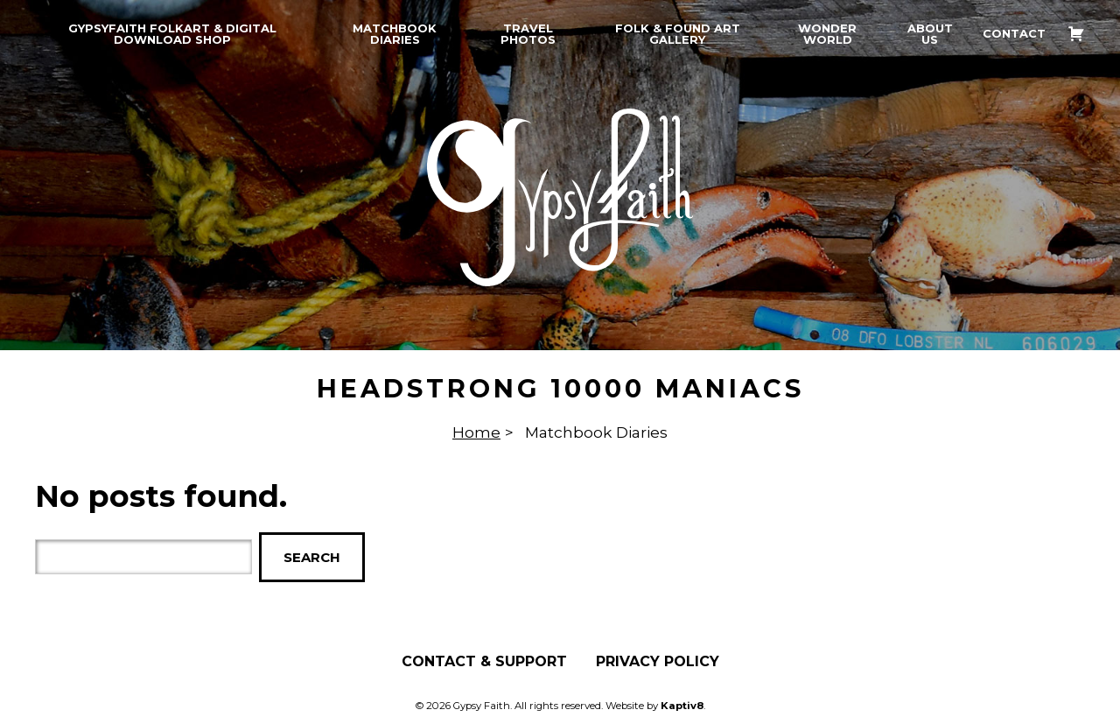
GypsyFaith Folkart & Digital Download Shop (172, 34)
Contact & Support (484, 662)
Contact (1014, 33)
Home (476, 432)
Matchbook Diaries (395, 34)
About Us (930, 34)
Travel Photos (528, 34)
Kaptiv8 (682, 705)
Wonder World (827, 34)
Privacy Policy (657, 662)
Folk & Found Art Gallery (677, 34)
